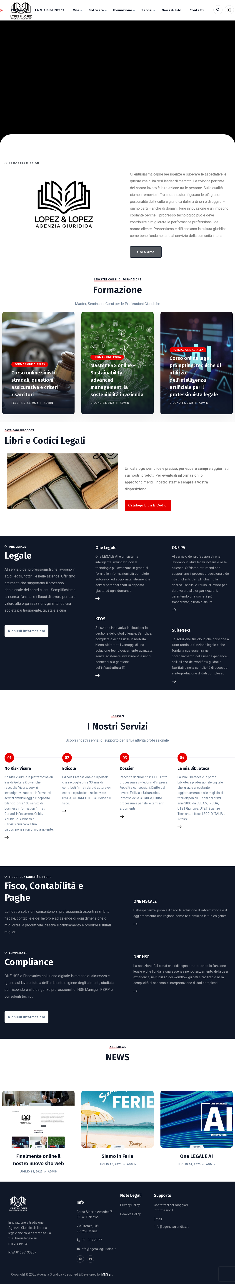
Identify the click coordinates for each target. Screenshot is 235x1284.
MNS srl (106, 1274)
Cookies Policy (130, 1214)
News (38, 1147)
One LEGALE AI (196, 1156)
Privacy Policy (130, 1205)
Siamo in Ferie (117, 1156)
